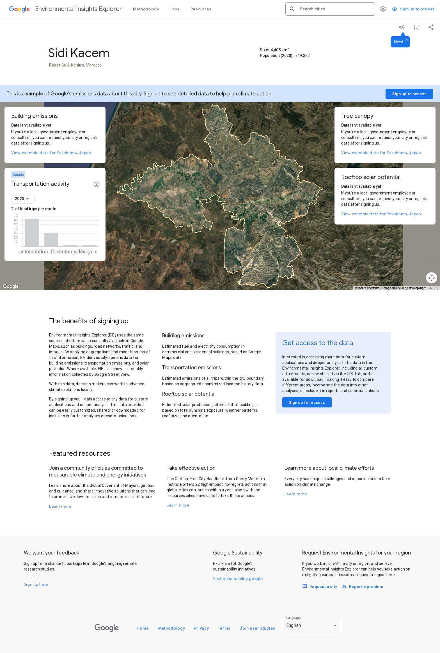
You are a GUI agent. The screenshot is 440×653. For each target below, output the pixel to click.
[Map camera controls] (431, 277)
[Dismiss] (406, 40)
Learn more (60, 506)
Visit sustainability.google (238, 578)
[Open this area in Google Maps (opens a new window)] (10, 286)
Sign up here (36, 584)
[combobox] (335, 9)
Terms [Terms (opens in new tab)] (434, 288)
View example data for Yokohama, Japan (51, 152)
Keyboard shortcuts (366, 288)
